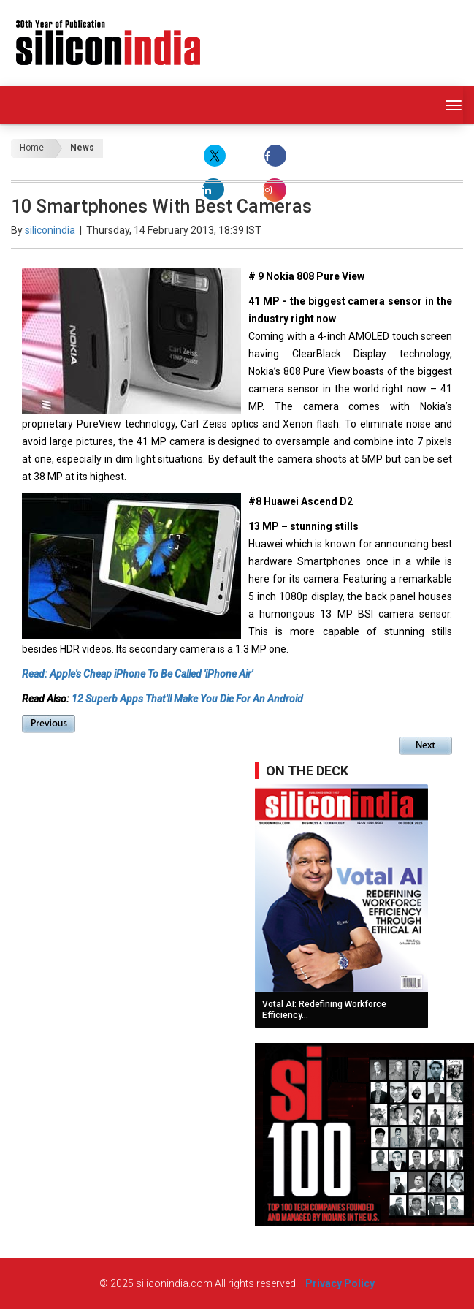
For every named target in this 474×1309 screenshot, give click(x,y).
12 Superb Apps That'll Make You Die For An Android (188, 699)
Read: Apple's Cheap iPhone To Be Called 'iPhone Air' (137, 674)
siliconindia (50, 230)
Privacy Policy (340, 1283)
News (82, 148)
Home (32, 148)
